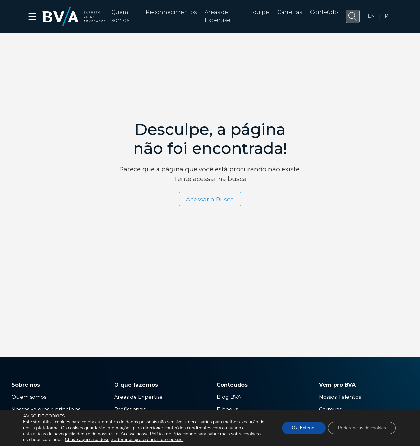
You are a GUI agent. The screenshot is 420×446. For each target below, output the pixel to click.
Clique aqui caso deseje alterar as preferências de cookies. (124, 440)
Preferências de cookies (362, 428)
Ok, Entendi (303, 428)
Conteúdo (324, 12)
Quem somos (28, 397)
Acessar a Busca (210, 199)
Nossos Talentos (340, 397)
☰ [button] (32, 16)
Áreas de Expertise (138, 397)
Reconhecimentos (171, 12)
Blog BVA (229, 397)
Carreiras (289, 12)
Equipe (259, 12)
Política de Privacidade (173, 434)
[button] (353, 16)
